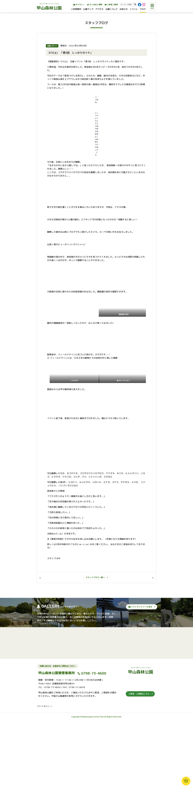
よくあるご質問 (94, 4)
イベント (134, 9)
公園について (111, 9)
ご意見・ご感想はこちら (139, 761)
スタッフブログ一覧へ (95, 644)
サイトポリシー (44, 773)
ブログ (143, 9)
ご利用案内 (76, 9)
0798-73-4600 (93, 740)
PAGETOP (186, 781)
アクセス (99, 9)
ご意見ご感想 (111, 4)
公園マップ (88, 9)
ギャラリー (79, 4)
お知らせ (124, 9)
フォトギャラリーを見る (140, 674)
